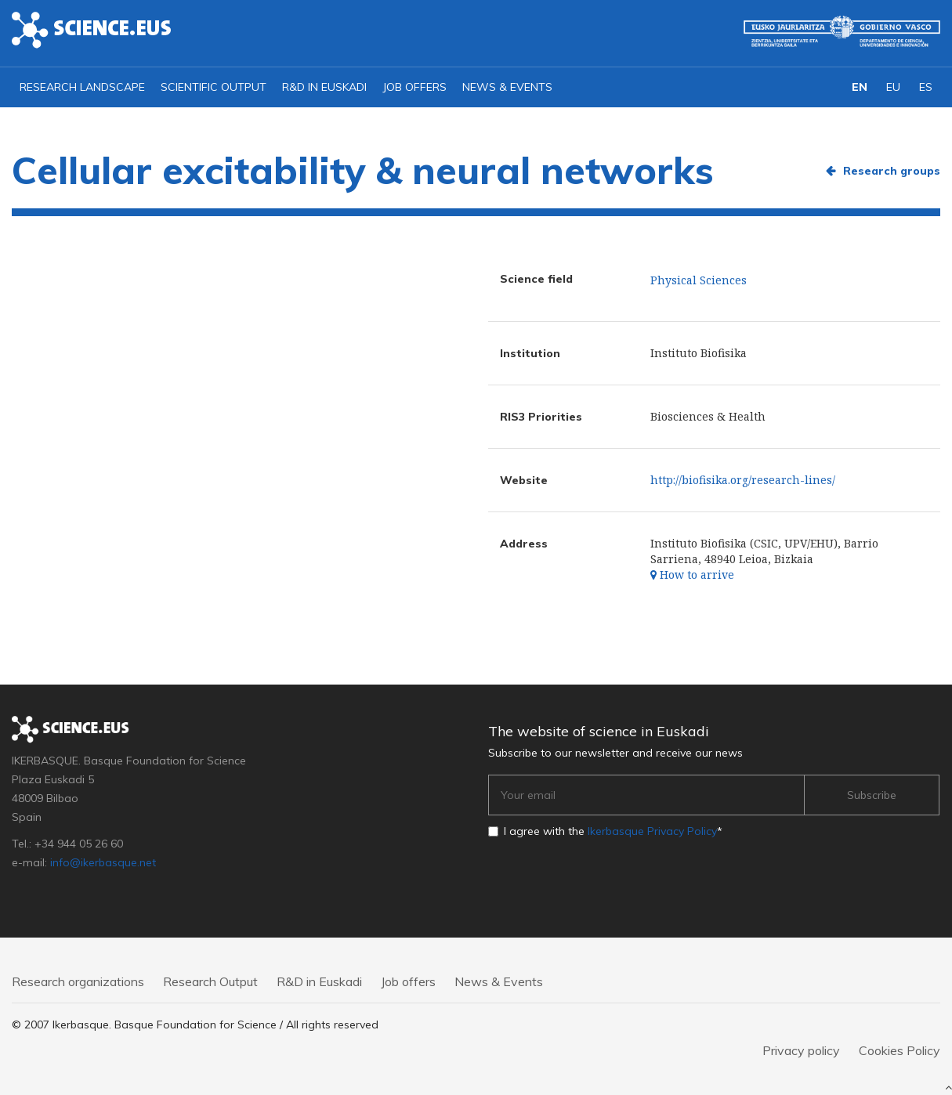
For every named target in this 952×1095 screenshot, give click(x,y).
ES (925, 87)
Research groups (891, 171)
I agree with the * (613, 831)
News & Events (507, 87)
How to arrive (692, 574)
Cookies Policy (899, 1050)
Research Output (210, 981)
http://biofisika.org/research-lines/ (742, 479)
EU (893, 87)
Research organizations (78, 981)
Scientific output (213, 87)
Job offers (414, 87)
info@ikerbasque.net (103, 862)
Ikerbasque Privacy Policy (652, 831)
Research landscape (82, 87)
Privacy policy (801, 1050)
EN (859, 87)
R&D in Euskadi (324, 87)
